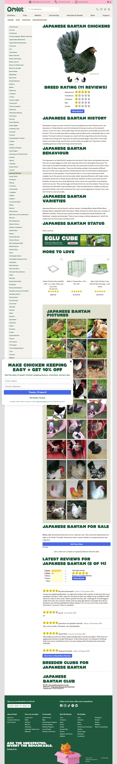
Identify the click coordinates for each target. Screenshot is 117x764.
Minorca (12, 218)
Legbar (11, 195)
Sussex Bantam (14, 335)
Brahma (12, 84)
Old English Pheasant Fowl (18, 259)
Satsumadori (13, 297)
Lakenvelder (13, 189)
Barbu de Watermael (16, 65)
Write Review (77, 111)
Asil (10, 49)
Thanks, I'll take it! (38, 392)
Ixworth (11, 170)
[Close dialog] (70, 361)
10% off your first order (62, 1)
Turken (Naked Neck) (16, 348)
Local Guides (46, 729)
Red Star (12, 278)
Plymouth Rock (14, 268)
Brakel (11, 87)
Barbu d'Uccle (14, 62)
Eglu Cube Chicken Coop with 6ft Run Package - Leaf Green (100, 284)
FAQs (26, 720)
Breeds (18, 19)
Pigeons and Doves (66, 734)
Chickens (63, 720)
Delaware (12, 109)
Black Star (12, 78)
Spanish (12, 316)
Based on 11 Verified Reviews (82, 575)
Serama (12, 310)
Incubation (81, 736)
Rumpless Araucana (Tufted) (18, 291)
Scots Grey (12, 303)
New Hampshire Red (16, 243)
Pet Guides (81, 714)
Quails (97, 722)
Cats (61, 717)
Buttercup (12, 90)
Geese (62, 727)
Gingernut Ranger (15, 148)
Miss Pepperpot (14, 221)
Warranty (28, 727)
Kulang (11, 183)
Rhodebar (12, 284)
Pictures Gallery (47, 724)
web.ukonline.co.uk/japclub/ (63, 687)
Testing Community (48, 731)
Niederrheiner (14, 246)
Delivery (27, 722)
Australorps (13, 52)
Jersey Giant (13, 176)
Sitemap (88, 761)
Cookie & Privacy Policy (91, 759)
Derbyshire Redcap (15, 113)
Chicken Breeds (26, 19)
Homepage (10, 19)
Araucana (12, 46)
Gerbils (79, 729)
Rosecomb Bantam (15, 288)
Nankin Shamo (14, 240)
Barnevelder (13, 71)
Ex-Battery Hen (14, 128)
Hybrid (11, 160)
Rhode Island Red (15, 281)
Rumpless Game (14, 294)
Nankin (11, 233)
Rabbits (62, 736)
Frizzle (11, 144)
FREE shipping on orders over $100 (39, 1)
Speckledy (12, 319)
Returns (27, 724)
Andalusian (13, 33)
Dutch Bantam (14, 122)
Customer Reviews (13, 720)
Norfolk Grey (13, 249)
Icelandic (12, 163)
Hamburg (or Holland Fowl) (18, 154)
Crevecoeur (13, 103)
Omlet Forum (46, 717)
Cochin (11, 97)
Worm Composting (101, 727)
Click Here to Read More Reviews (57, 656)
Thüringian (13, 345)
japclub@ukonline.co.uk (58, 685)
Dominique (13, 116)
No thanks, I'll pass (37, 398)
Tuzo (11, 351)
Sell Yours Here (76, 544)
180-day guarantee (81, 1)
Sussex (11, 332)
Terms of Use (89, 757)
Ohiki (11, 253)
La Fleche (12, 186)
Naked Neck (13, 230)
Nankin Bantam (14, 237)
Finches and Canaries (84, 727)
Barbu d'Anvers (14, 55)
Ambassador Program (49, 722)
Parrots (62, 731)
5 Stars (47, 570)
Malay (11, 205)
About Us (10, 717)
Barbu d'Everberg (15, 58)
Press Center (11, 722)
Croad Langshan (15, 106)
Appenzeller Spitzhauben (17, 43)
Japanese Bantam (15, 173)
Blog (43, 720)
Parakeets (98, 717)
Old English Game (15, 256)
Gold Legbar (13, 151)
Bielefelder (13, 74)
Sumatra (12, 329)
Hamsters (80, 734)
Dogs (61, 722)
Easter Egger (13, 125)
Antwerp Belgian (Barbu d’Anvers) (20, 36)
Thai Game (13, 342)
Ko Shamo (12, 179)
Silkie (11, 313)
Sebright (12, 307)
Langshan (12, 192)
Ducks (62, 724)
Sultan (11, 326)
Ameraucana (13, 27)
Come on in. (12, 749)
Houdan (12, 157)
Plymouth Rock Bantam (17, 272)
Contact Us (28, 717)
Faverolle (12, 132)
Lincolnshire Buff (14, 202)
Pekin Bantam (14, 265)
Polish (11, 275)
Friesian (12, 141)
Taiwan (11, 338)
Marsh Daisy (13, 211)
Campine (12, 93)
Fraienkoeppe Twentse (16, 138)
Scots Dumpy (13, 300)
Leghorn (12, 198)
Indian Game (13, 167)
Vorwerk (12, 354)
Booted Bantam (14, 81)
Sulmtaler (12, 323)
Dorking (12, 119)
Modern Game (14, 224)
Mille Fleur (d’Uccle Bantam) (18, 214)
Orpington (12, 262)
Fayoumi (12, 135)
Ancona (12, 30)
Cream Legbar (14, 100)
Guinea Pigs (64, 729)
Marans (11, 208)
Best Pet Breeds (66, 714)
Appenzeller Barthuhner (17, 39)
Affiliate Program (48, 727)
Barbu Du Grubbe (15, 68)
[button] (93, 714)
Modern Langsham (15, 227)
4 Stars (47, 573)
